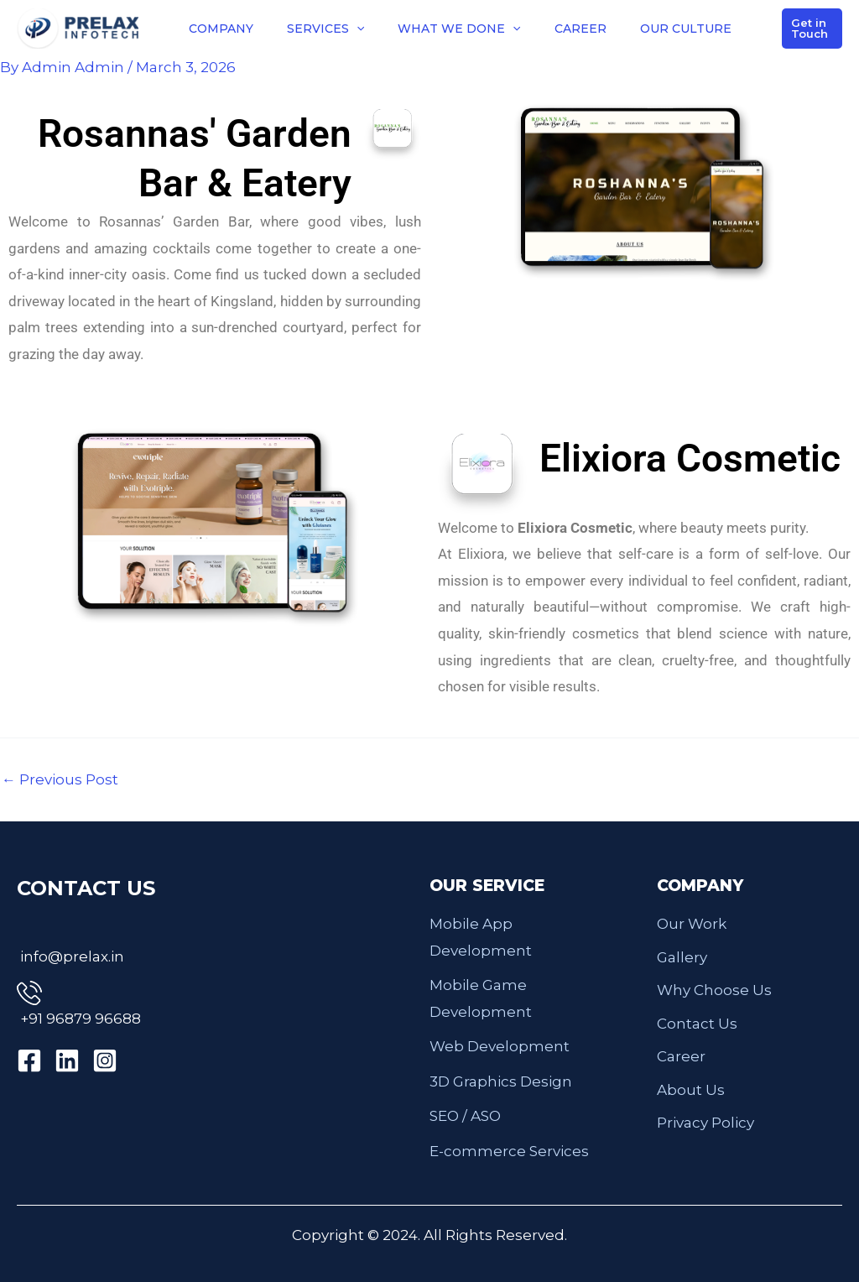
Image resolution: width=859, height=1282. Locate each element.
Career (681, 1056)
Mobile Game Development (481, 998)
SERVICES (325, 28)
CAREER (580, 28)
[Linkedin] (67, 1060)
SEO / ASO (465, 1115)
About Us (691, 1089)
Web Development (500, 1046)
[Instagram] (104, 1060)
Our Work (691, 923)
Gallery (682, 957)
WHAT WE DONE (459, 28)
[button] (356, 28)
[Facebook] (29, 1060)
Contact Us (697, 1023)
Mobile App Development (481, 937)
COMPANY (221, 28)
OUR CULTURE (685, 28)
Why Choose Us (714, 990)
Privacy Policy (705, 1122)
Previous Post (60, 780)
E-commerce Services (509, 1151)
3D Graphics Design (501, 1081)
